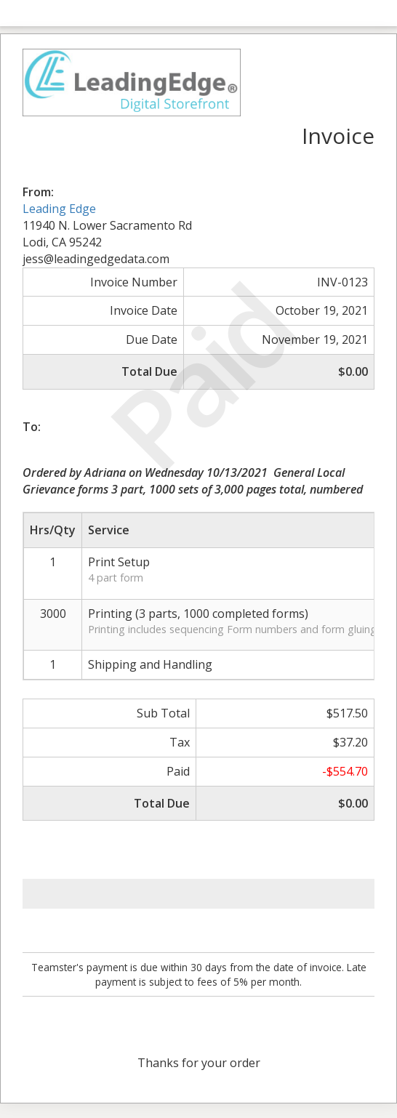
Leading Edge (59, 209)
